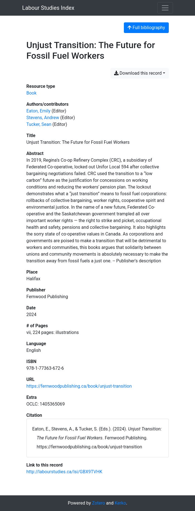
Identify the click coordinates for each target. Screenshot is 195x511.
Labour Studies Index (48, 7)
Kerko (120, 503)
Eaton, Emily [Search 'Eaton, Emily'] (38, 111)
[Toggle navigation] (165, 7)
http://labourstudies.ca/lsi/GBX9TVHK (64, 471)
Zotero (98, 503)
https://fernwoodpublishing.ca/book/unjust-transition (79, 386)
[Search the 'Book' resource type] (32, 93)
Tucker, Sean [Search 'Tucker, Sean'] (39, 124)
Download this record (138, 73)
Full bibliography (146, 27)
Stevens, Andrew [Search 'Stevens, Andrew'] (43, 117)
